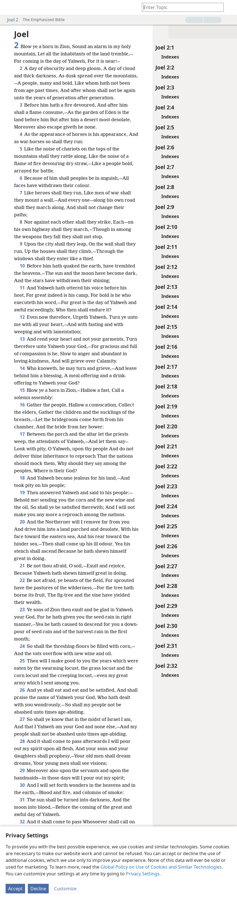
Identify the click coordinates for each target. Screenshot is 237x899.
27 (22, 719)
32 (22, 822)
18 (22, 478)
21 (22, 566)
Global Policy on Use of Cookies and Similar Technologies (161, 867)
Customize (65, 888)
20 (22, 522)
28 (22, 741)
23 (22, 609)
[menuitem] (8, 7)
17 (22, 434)
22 (22, 580)
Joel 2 (9, 20)
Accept (15, 888)
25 (22, 661)
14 (22, 368)
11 (22, 288)
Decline (38, 888)
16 (22, 405)
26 (22, 690)
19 (22, 492)
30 (22, 785)
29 (22, 770)
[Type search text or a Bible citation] (180, 7)
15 (22, 390)
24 (22, 646)
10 (22, 266)
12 (22, 317)
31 (22, 800)
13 (22, 339)
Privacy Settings (143, 874)
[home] (8, 7)
